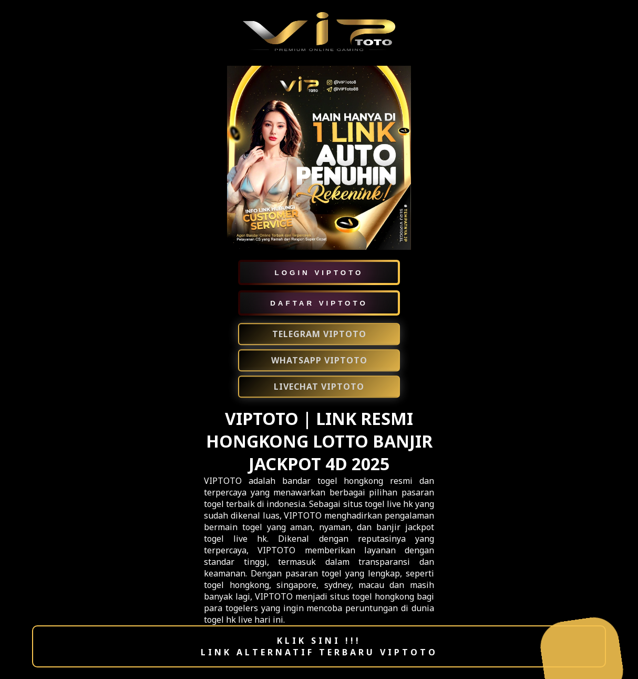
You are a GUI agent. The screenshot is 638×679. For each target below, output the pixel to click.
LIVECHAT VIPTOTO (319, 387)
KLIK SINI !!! (319, 640)
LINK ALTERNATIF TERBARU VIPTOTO (319, 652)
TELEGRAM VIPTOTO (319, 334)
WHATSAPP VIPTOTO (319, 361)
